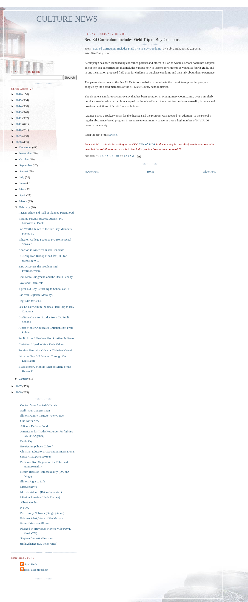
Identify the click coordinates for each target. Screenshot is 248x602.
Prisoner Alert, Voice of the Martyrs (41, 518)
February (25, 207)
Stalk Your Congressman (35, 410)
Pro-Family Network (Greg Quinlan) (42, 513)
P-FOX (24, 507)
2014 (19, 106)
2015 (19, 100)
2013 (19, 112)
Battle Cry (26, 441)
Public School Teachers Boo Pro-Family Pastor (46, 338)
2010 (19, 130)
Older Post (209, 171)
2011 (19, 124)
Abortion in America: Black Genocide (41, 250)
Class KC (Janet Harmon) (35, 456)
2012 (19, 118)
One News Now (29, 421)
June (22, 183)
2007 (19, 386)
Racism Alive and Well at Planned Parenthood (46, 212)
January (24, 378)
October (24, 159)
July (22, 177)
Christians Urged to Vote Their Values (41, 344)
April (22, 195)
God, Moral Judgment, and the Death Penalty (45, 277)
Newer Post (91, 171)
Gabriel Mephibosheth (34, 569)
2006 (19, 392)
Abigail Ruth (29, 564)
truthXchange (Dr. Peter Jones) (38, 543)
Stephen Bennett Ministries (36, 538)
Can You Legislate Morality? (35, 295)
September (26, 165)
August (24, 171)
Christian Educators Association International (47, 451)
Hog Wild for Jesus (29, 300)
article (113, 134)
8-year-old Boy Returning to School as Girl (44, 289)
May (22, 189)
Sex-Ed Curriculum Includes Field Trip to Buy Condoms (127, 48)
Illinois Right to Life (32, 481)
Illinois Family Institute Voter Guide (42, 415)
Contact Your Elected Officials (38, 405)
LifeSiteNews (28, 486)
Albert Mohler (28, 502)
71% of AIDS (147, 144)
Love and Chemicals (30, 283)
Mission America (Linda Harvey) (40, 497)
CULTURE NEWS (67, 19)
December (25, 147)
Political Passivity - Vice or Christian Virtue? (45, 350)
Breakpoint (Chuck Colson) (36, 446)
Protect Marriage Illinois (35, 523)
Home (150, 171)
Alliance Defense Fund (34, 426)
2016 (19, 94)
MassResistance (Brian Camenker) (41, 492)
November (26, 153)
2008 (19, 142)
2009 (19, 136)
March (23, 201)
